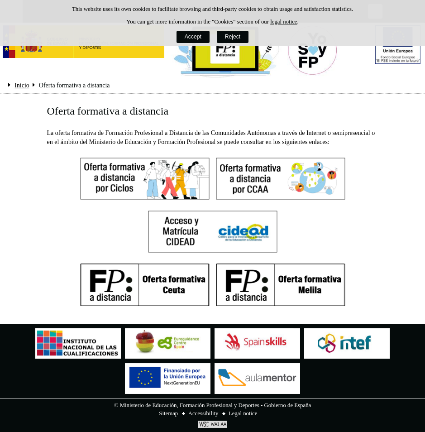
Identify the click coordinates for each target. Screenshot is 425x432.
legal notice (283, 22)
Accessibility (203, 413)
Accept (193, 37)
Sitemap (168, 413)
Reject (232, 37)
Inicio (21, 85)
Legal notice (243, 413)
